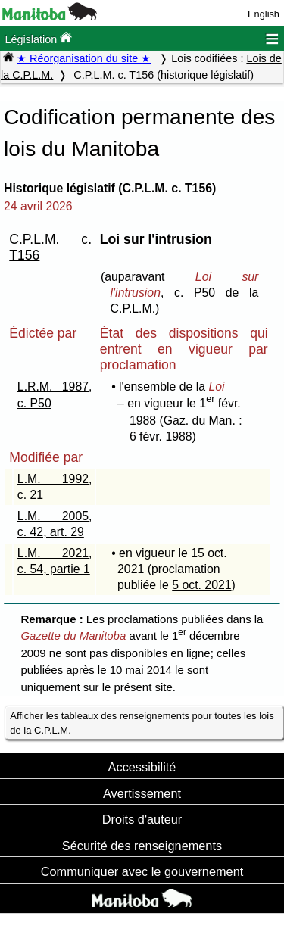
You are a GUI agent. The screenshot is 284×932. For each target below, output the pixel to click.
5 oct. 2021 (201, 584)
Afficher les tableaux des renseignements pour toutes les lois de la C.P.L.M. (141, 723)
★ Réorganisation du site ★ (84, 58)
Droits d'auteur (142, 819)
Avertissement (142, 793)
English (263, 14)
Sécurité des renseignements (142, 846)
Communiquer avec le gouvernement (142, 871)
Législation (38, 38)
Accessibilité (142, 767)
